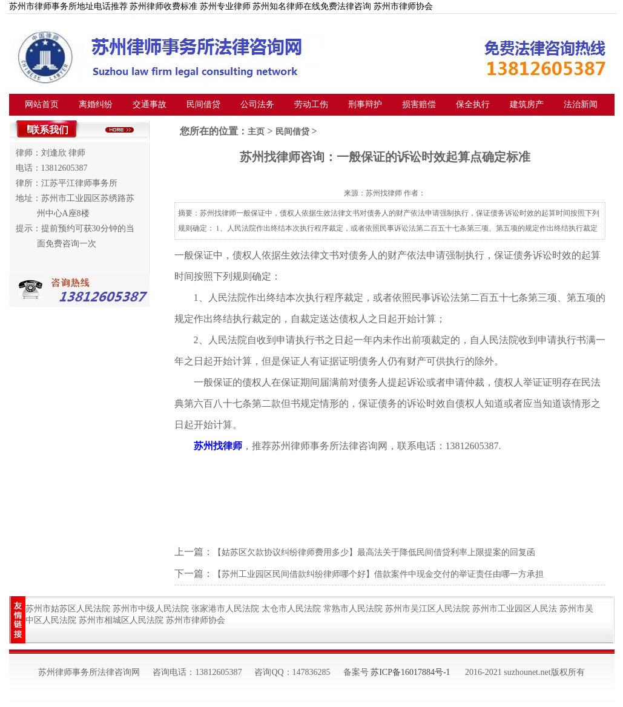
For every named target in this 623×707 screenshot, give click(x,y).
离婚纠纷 (96, 104)
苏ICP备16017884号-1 (410, 672)
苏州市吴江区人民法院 (427, 608)
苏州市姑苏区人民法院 (67, 608)
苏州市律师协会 (195, 620)
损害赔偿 (419, 104)
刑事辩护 (365, 104)
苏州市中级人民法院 (151, 608)
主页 (256, 131)
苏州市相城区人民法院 (121, 620)
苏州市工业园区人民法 (514, 608)
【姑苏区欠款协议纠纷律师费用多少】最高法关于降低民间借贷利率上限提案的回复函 (374, 552)
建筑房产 (527, 104)
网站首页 (42, 104)
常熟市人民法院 (353, 608)
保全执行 (473, 104)
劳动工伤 (311, 104)
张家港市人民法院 (225, 608)
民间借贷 (203, 104)
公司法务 (257, 104)
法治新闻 (581, 104)
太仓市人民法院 (291, 608)
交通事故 (149, 104)
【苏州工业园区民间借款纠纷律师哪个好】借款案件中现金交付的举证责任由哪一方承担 (378, 574)
